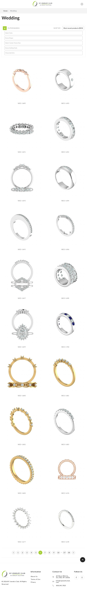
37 (64, 552)
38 (69, 552)
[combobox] (43, 33)
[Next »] (73, 553)
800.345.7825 (61, 585)
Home (5, 11)
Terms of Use (35, 579)
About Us (34, 576)
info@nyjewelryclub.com (63, 581)
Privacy (33, 582)
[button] (5, 28)
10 (58, 552)
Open (3, 4)
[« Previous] (14, 553)
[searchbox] (43, 33)
